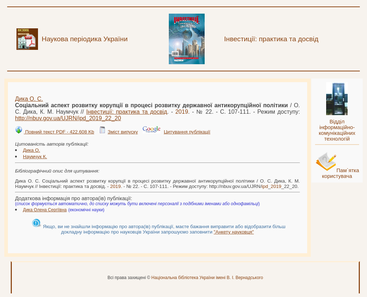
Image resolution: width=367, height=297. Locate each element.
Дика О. (31, 150)
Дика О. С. (29, 99)
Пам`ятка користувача (340, 173)
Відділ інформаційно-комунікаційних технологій (337, 130)
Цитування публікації (187, 132)
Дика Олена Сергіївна (45, 209)
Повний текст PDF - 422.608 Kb (59, 132)
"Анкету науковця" (234, 232)
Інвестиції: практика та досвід (126, 112)
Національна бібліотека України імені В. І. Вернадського (207, 277)
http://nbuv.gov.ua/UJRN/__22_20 (68, 118)
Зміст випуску (123, 132)
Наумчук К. (35, 156)
